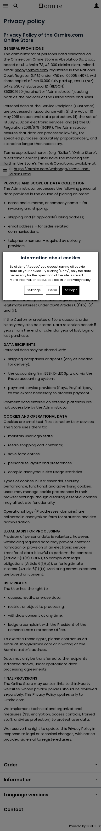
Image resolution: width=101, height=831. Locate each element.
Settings (34, 290)
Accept (71, 290)
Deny (52, 290)
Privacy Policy (79, 280)
